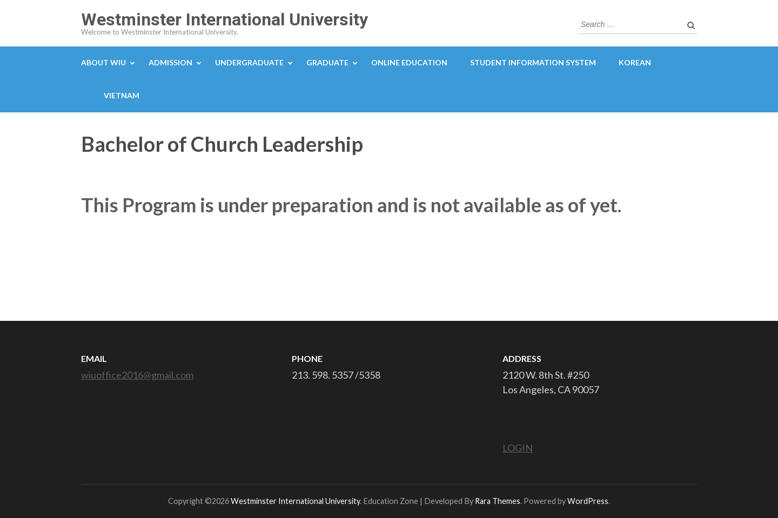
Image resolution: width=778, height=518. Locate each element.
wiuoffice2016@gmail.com (137, 375)
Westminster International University (224, 19)
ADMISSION (170, 62)
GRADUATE (327, 62)
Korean (635, 62)
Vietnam (121, 95)
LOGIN (517, 448)
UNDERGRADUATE (249, 62)
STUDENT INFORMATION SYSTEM (533, 62)
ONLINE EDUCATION (409, 62)
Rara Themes (497, 501)
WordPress (587, 501)
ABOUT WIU (103, 62)
